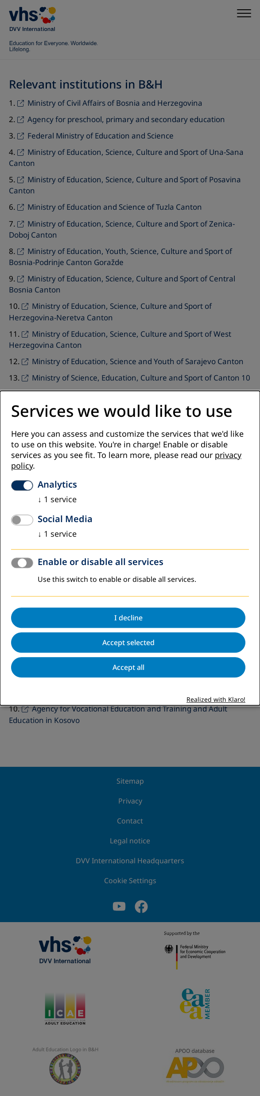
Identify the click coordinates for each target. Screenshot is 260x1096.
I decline (128, 618)
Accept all (128, 667)
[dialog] (130, 548)
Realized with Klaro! (215, 699)
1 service (57, 499)
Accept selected (128, 642)
